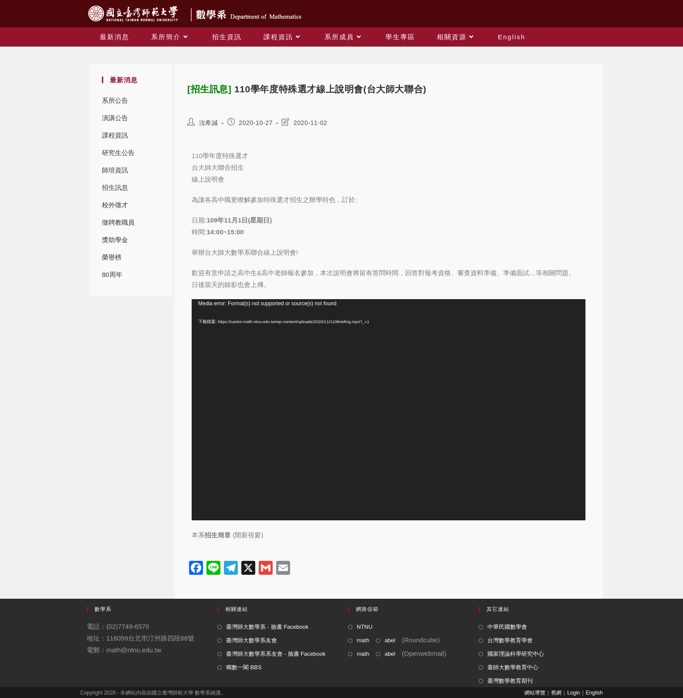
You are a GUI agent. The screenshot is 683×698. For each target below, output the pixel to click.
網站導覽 (534, 693)
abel (390, 640)
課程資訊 (115, 135)
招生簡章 (218, 535)
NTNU (364, 627)
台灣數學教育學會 (510, 640)
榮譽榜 (112, 257)
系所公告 (115, 100)
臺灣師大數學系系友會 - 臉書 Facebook (275, 654)
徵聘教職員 (118, 222)
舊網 (556, 693)
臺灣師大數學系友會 (251, 640)
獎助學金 (115, 239)
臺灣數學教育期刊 (510, 681)
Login (573, 693)
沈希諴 (208, 122)
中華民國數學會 (507, 627)
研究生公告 (118, 152)
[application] (388, 410)
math (363, 640)
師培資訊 (115, 170)
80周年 (112, 274)
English (594, 693)
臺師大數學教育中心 (512, 667)
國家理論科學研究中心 (515, 654)
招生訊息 (115, 187)
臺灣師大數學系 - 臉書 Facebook (267, 627)
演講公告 (115, 117)
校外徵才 (115, 205)
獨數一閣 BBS (244, 667)
